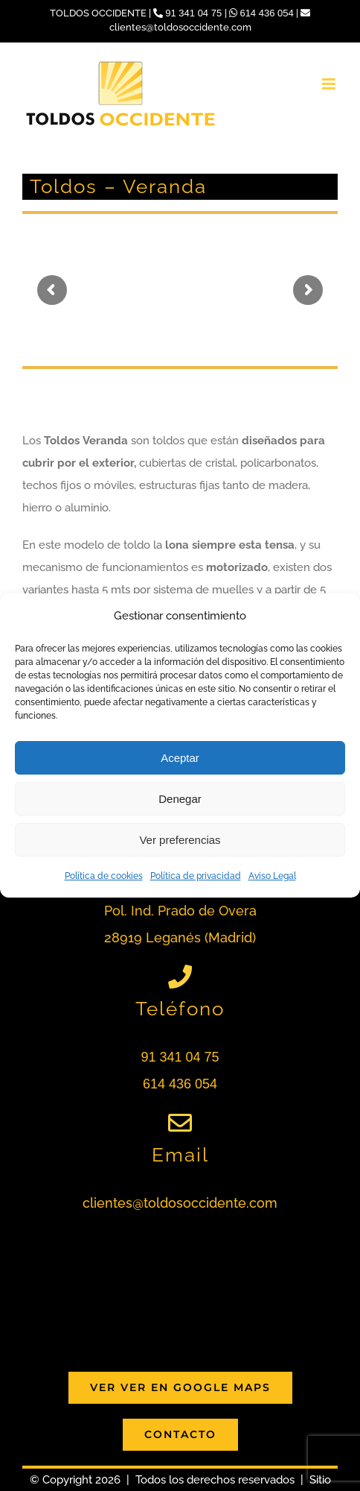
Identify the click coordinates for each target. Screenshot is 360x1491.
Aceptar (180, 757)
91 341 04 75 (189, 13)
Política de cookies (104, 876)
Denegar (180, 798)
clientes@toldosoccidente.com (180, 1203)
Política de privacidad (195, 876)
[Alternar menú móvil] (330, 84)
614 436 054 (263, 13)
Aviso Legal (272, 876)
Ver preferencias (179, 839)
